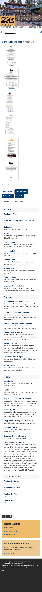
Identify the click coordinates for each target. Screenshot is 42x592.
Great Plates (35, 41)
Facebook (4, 525)
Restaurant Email (10, 539)
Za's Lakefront (12, 50)
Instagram (7, 525)
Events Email (9, 561)
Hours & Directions (11, 542)
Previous (3, 36)
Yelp (10, 525)
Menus (22, 41)
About (9, 41)
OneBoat (11, 573)
